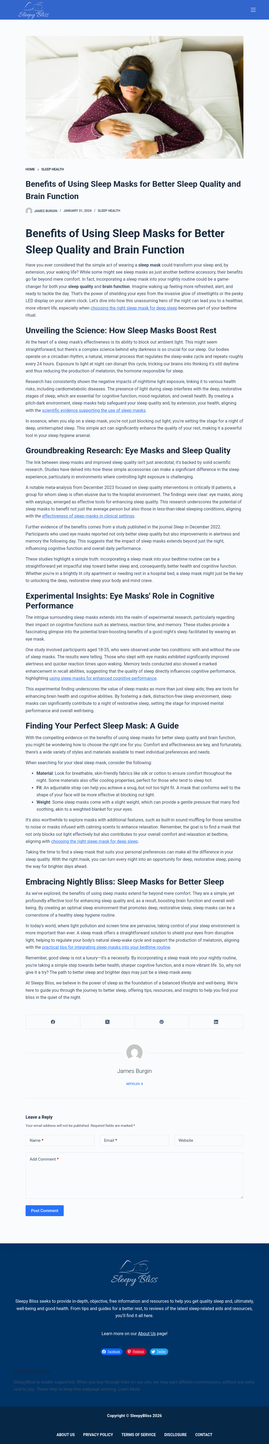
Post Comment (44, 1210)
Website (186, 1140)
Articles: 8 (134, 1084)
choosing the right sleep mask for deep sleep (134, 308)
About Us (147, 1333)
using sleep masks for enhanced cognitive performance (103, 678)
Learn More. (129, 1389)
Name (37, 1140)
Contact (203, 1435)
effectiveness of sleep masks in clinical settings (88, 516)
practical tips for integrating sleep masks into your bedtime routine (106, 947)
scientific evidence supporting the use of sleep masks (93, 410)
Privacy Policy (98, 1435)
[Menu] (253, 9)
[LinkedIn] (216, 1022)
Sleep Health (109, 211)
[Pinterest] (162, 1022)
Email (110, 1140)
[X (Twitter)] (107, 1022)
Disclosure (175, 1435)
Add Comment (44, 1159)
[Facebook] (53, 1022)
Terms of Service (138, 1435)
